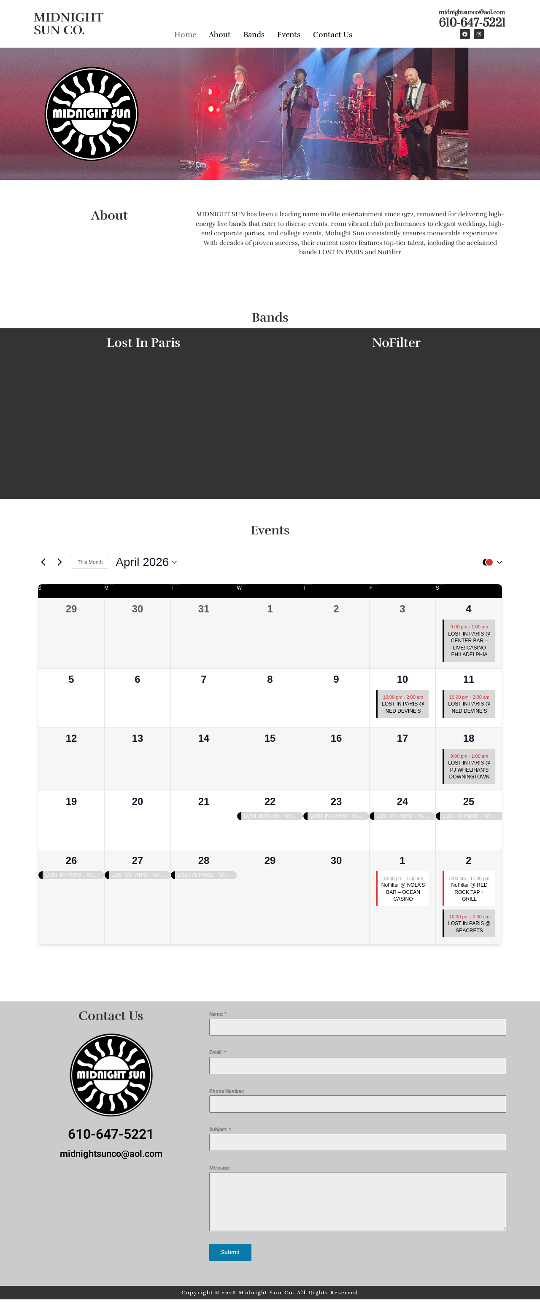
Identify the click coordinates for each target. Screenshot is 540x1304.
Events (288, 33)
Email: (217, 1052)
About (220, 33)
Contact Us (332, 33)
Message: (220, 1168)
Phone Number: (226, 1091)
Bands (254, 33)
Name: (218, 1014)
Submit (230, 1252)
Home (185, 33)
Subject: (220, 1129)
